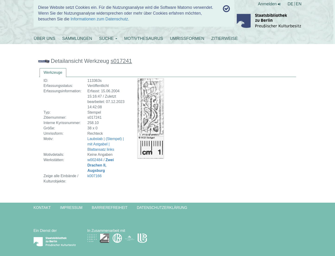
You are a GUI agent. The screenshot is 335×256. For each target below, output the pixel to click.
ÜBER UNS (44, 38)
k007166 (94, 176)
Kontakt (42, 208)
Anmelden (269, 4)
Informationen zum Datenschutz (99, 19)
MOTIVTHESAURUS (143, 38)
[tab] (53, 72)
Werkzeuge (53, 72)
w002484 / (100, 165)
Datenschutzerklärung (162, 208)
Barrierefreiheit (110, 208)
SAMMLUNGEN (77, 38)
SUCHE (108, 38)
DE (290, 4)
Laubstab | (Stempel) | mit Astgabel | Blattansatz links (105, 144)
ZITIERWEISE (224, 38)
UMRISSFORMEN (187, 38)
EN (298, 4)
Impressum (71, 208)
